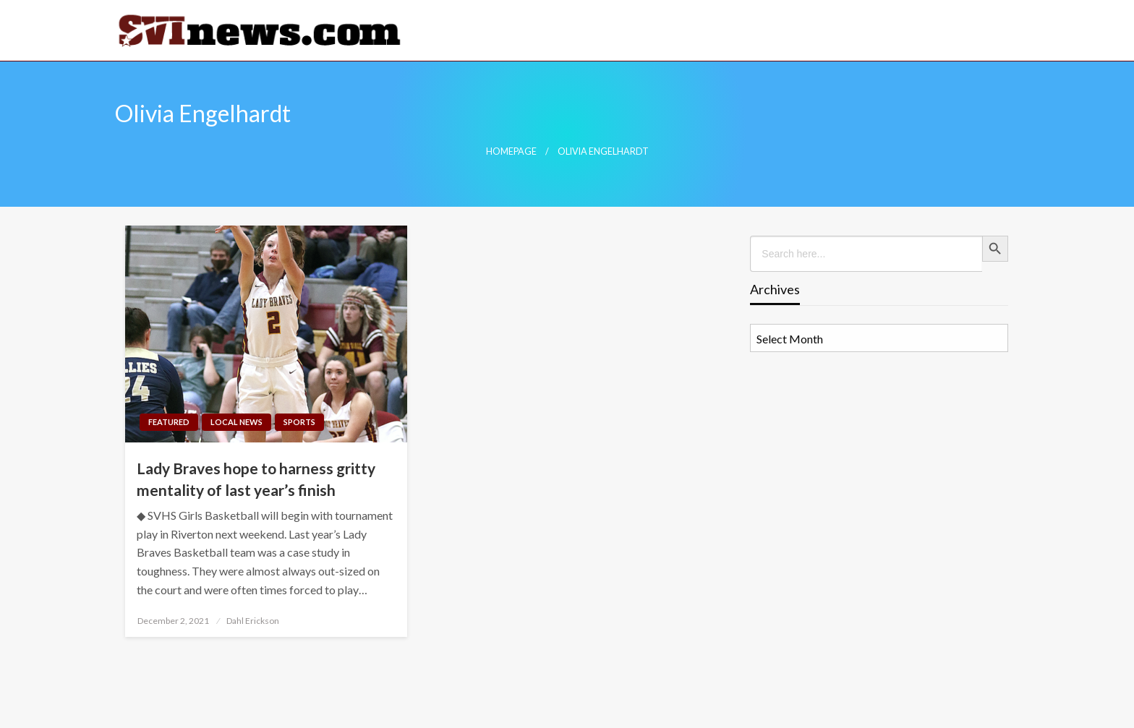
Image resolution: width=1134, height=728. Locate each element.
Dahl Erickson (252, 620)
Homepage (511, 151)
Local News (236, 422)
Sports (299, 422)
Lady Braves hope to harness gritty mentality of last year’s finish (256, 478)
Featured (168, 422)
